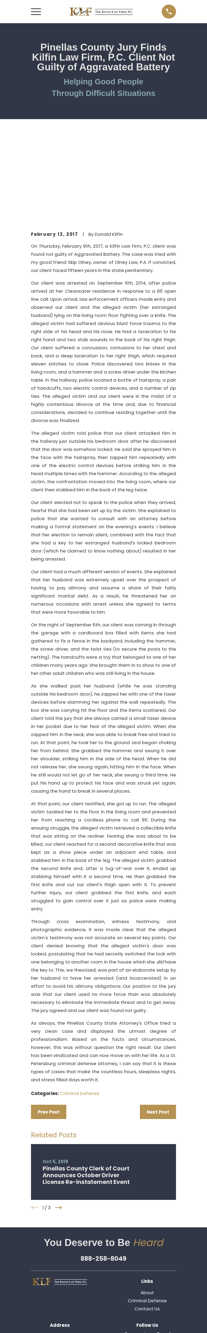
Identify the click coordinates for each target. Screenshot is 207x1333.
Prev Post (49, 1022)
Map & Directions (60, 1271)
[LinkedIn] (147, 1245)
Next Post (158, 1022)
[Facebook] (157, 1245)
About (147, 1202)
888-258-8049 (103, 1168)
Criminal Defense (79, 1003)
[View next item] (58, 1117)
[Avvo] (168, 1245)
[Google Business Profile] (152, 1256)
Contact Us (147, 1218)
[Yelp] (127, 1245)
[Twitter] (137, 1245)
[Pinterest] (142, 1256)
